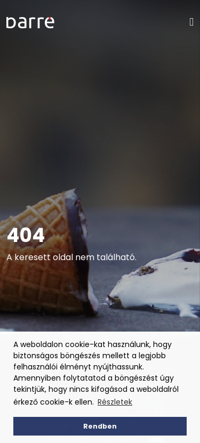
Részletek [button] (115, 402)
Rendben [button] (100, 426)
